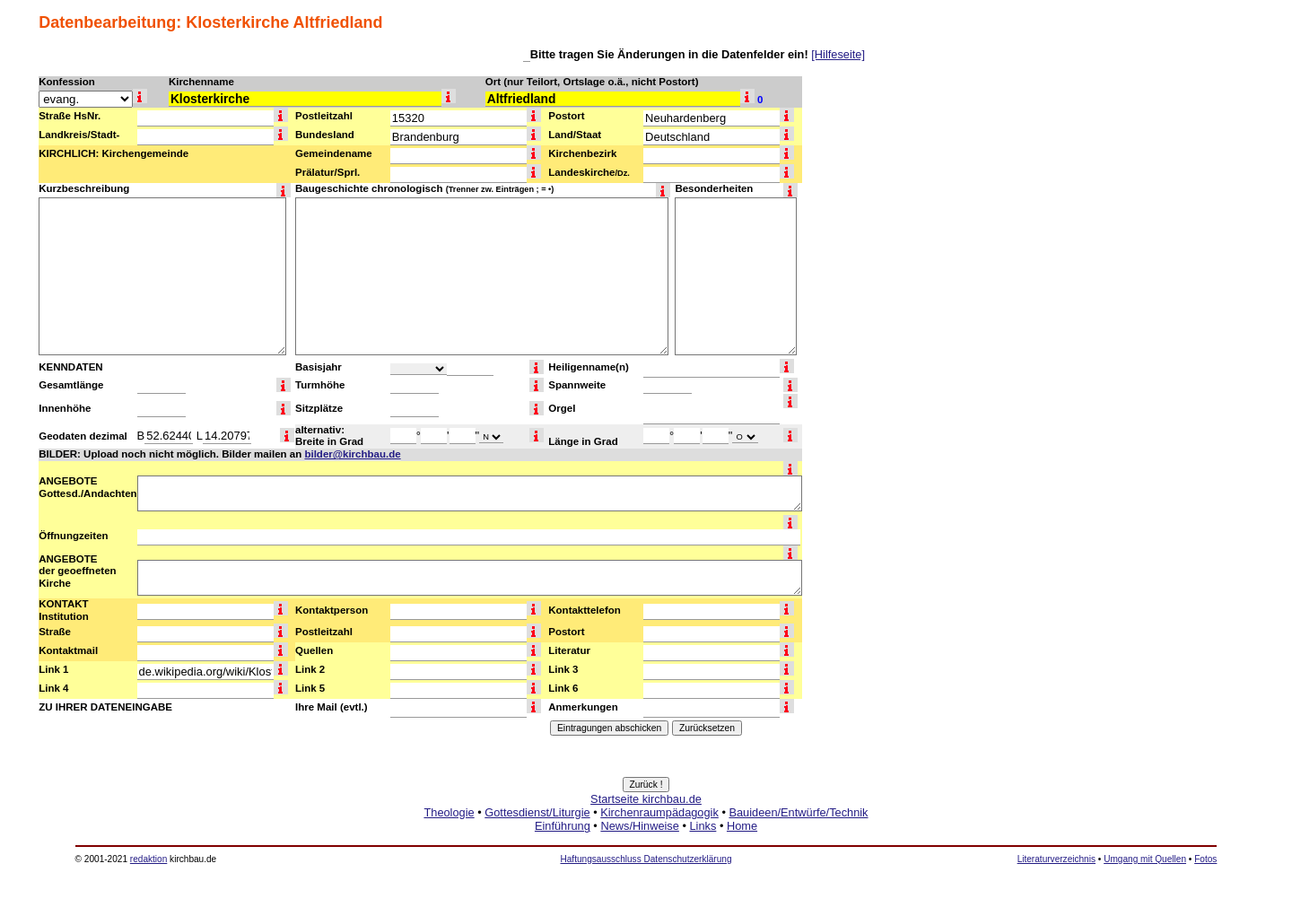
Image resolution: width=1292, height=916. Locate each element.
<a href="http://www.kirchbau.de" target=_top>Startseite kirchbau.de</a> (646, 832)
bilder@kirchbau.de (352, 454)
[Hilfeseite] (838, 54)
